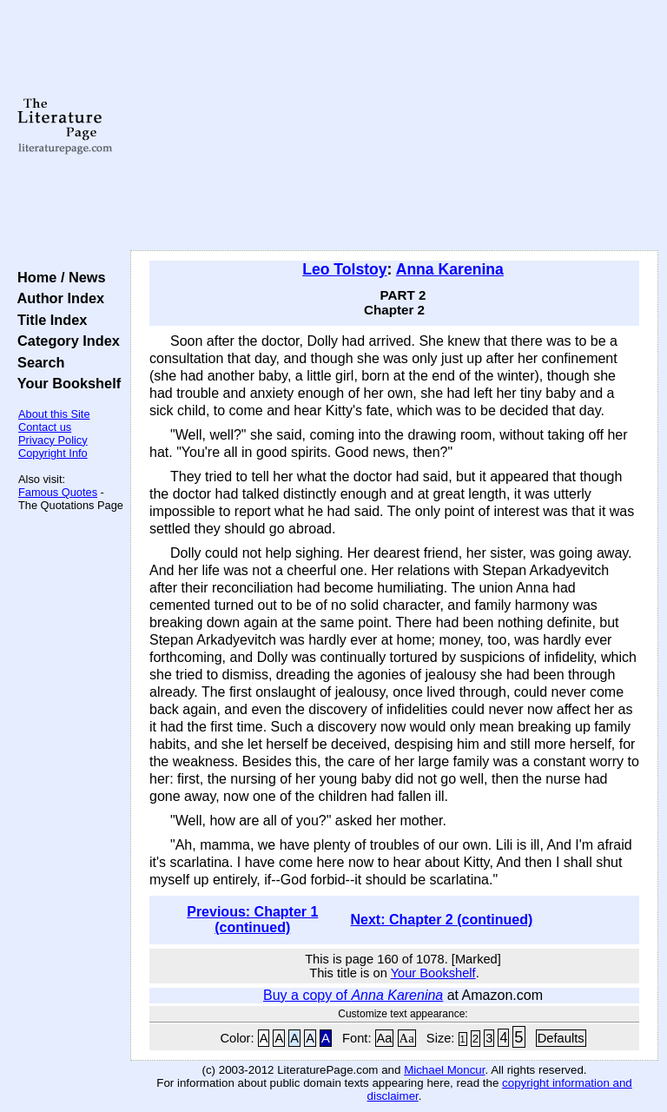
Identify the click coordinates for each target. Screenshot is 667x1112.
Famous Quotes (57, 492)
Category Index (65, 340)
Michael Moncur (444, 1069)
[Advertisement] (394, 126)
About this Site (54, 413)
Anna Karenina (450, 269)
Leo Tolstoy (344, 269)
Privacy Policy (53, 440)
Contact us (44, 427)
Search (37, 362)
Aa (385, 1038)
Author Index (57, 298)
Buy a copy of (353, 995)
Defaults (561, 1038)
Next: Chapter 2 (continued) (441, 919)
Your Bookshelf (65, 383)
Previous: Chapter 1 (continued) (252, 919)
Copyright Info (53, 453)
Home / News (58, 277)
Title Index (48, 320)
